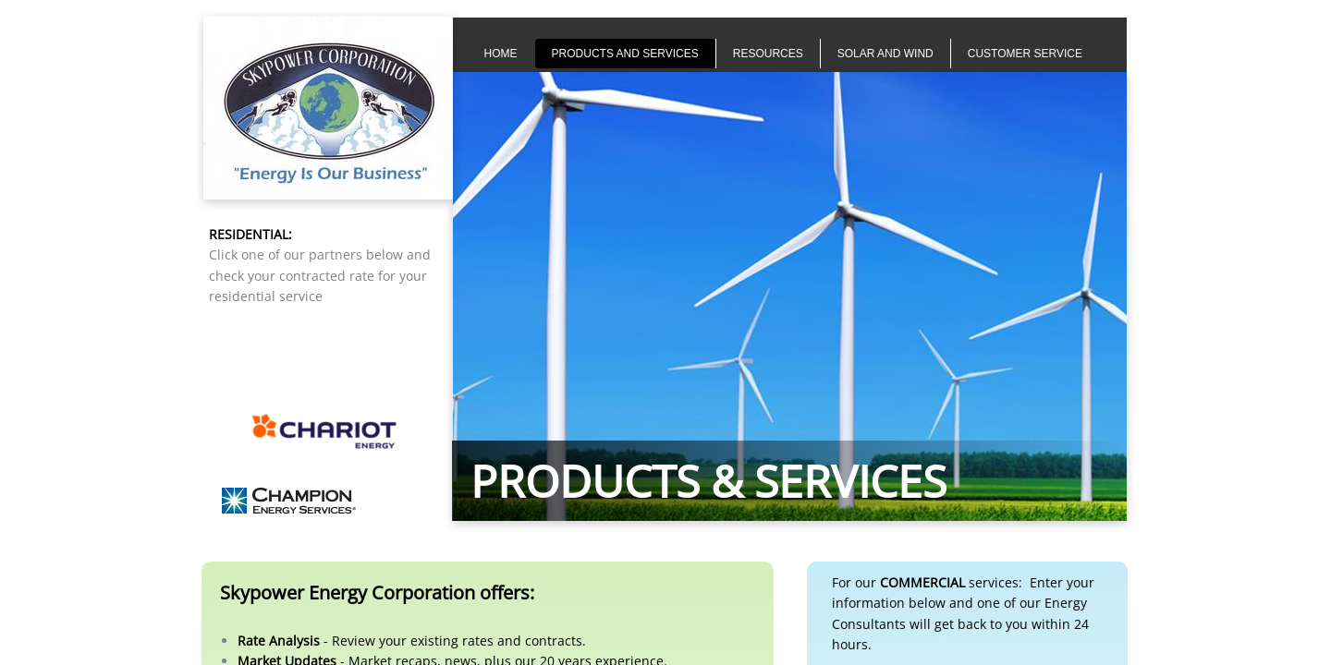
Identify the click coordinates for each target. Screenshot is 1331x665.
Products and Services (625, 53)
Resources (768, 53)
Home (501, 53)
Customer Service (1025, 53)
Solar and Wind (885, 53)
